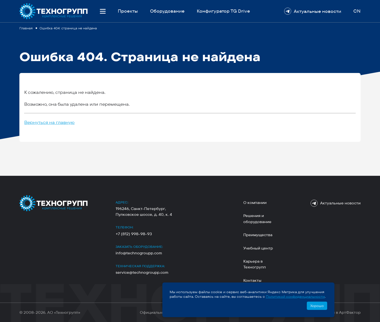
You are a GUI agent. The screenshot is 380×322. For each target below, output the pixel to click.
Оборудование (167, 11)
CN (357, 11)
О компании (255, 202)
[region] (190, 28)
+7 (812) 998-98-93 (134, 234)
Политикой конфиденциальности (295, 296)
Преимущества (257, 235)
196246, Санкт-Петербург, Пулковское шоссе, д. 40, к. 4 (144, 211)
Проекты (128, 11)
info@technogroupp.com (139, 253)
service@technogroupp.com (142, 272)
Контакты (252, 280)
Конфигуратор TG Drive (223, 11)
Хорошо (317, 306)
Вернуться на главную (49, 122)
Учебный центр (258, 248)
